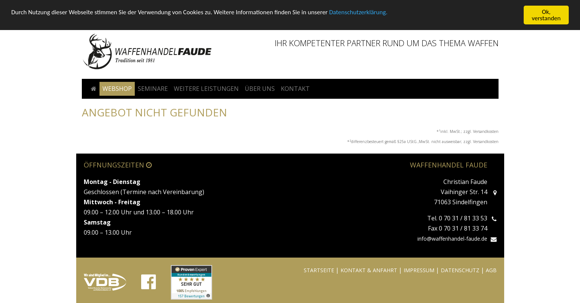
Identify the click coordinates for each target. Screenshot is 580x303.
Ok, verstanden (546, 15)
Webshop (117, 88)
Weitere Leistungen (206, 88)
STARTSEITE (319, 270)
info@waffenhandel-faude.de (452, 238)
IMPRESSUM (419, 270)
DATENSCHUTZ (460, 270)
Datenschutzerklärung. (358, 12)
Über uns (260, 88)
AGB (491, 270)
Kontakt (295, 88)
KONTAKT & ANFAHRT (368, 270)
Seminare (153, 88)
